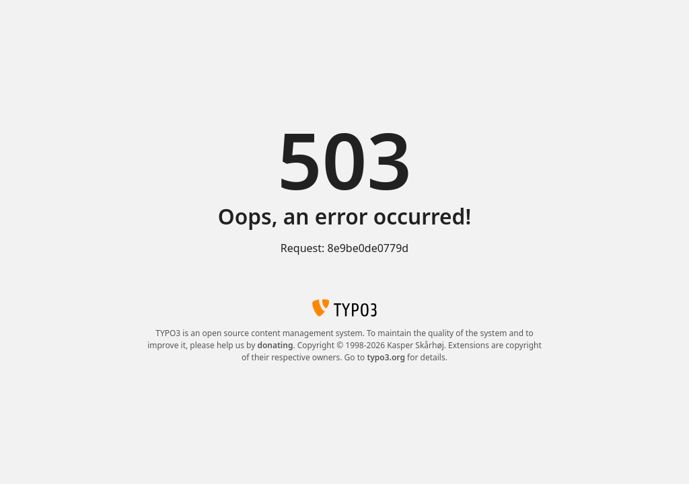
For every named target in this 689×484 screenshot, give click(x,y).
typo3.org (386, 357)
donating (275, 345)
